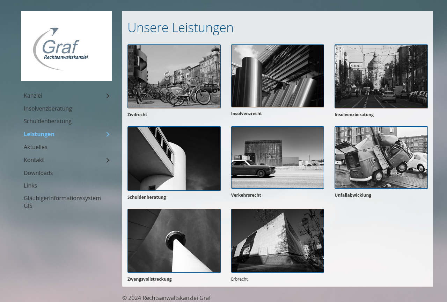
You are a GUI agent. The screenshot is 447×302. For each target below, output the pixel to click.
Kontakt (34, 160)
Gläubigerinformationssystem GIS (62, 202)
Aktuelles (35, 147)
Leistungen (39, 134)
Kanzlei (33, 95)
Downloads (38, 173)
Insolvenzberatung (48, 108)
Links (30, 185)
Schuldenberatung (48, 121)
